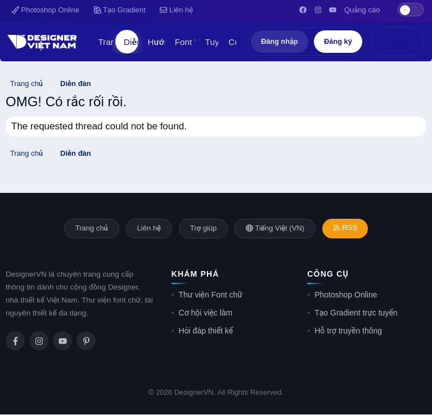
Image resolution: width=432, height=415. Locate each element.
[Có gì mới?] (385, 41)
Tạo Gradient (120, 10)
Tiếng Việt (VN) (276, 228)
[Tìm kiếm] (409, 41)
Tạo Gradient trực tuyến (355, 313)
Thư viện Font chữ (210, 295)
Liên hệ (176, 10)
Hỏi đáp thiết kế (206, 331)
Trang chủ (89, 228)
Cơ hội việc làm (206, 313)
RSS (347, 228)
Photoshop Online (45, 10)
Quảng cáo (362, 10)
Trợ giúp (203, 228)
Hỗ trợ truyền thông (348, 331)
